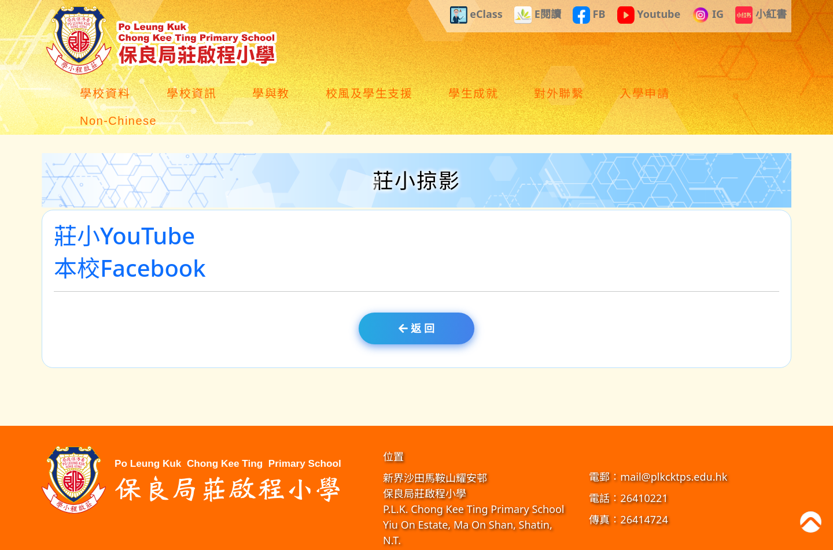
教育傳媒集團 (540, 538)
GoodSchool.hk (586, 538)
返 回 (416, 301)
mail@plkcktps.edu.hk (673, 449)
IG (708, 15)
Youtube (649, 15)
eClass (476, 15)
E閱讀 (537, 15)
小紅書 (761, 15)
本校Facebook (130, 242)
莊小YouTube (124, 209)
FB (589, 15)
